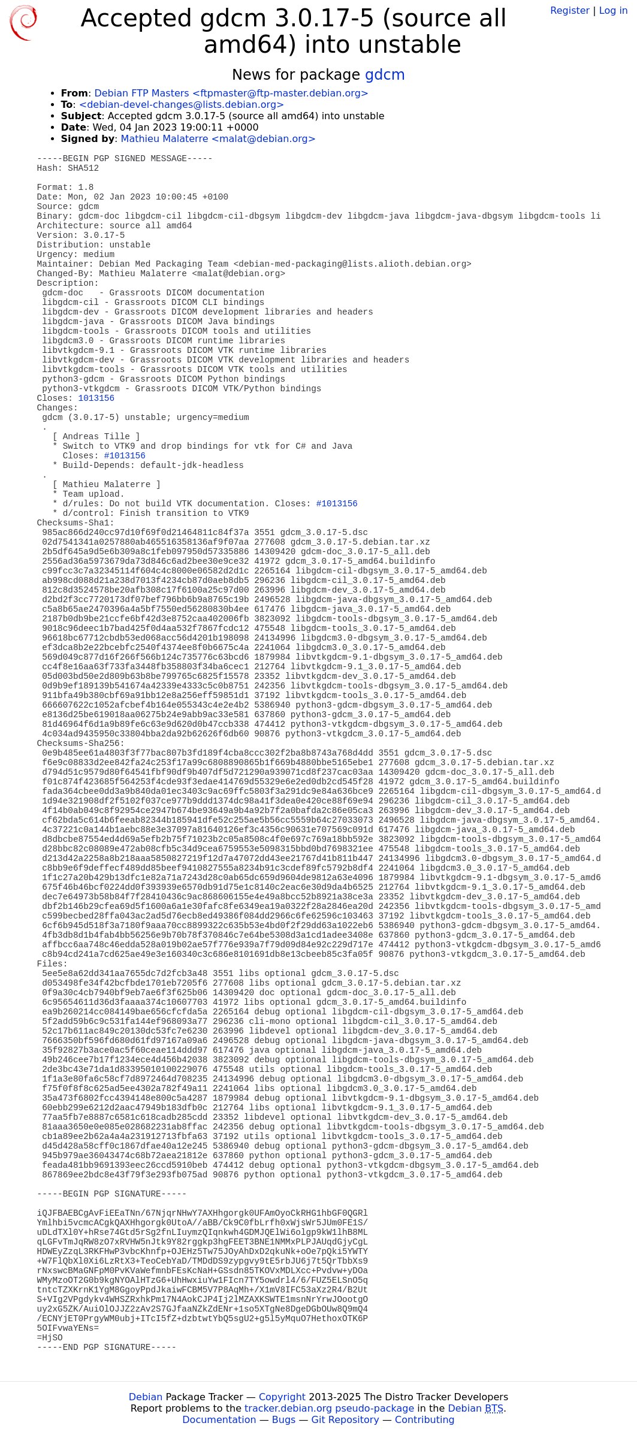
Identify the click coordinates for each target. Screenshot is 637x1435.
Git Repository (345, 1419)
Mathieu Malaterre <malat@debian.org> (218, 138)
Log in (613, 10)
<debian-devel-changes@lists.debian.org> (182, 104)
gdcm (385, 75)
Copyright (282, 1397)
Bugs (284, 1419)
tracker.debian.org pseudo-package (329, 1408)
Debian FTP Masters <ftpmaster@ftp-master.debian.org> (231, 93)
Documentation (219, 1419)
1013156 (96, 398)
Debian (146, 1397)
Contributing (425, 1419)
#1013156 (125, 456)
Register (570, 10)
